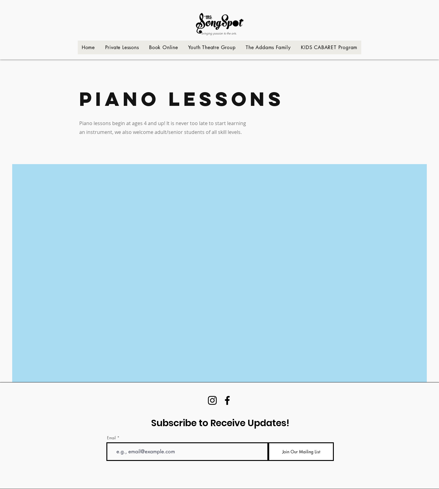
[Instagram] (212, 400)
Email (111, 438)
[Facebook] (227, 400)
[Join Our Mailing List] (301, 451)
